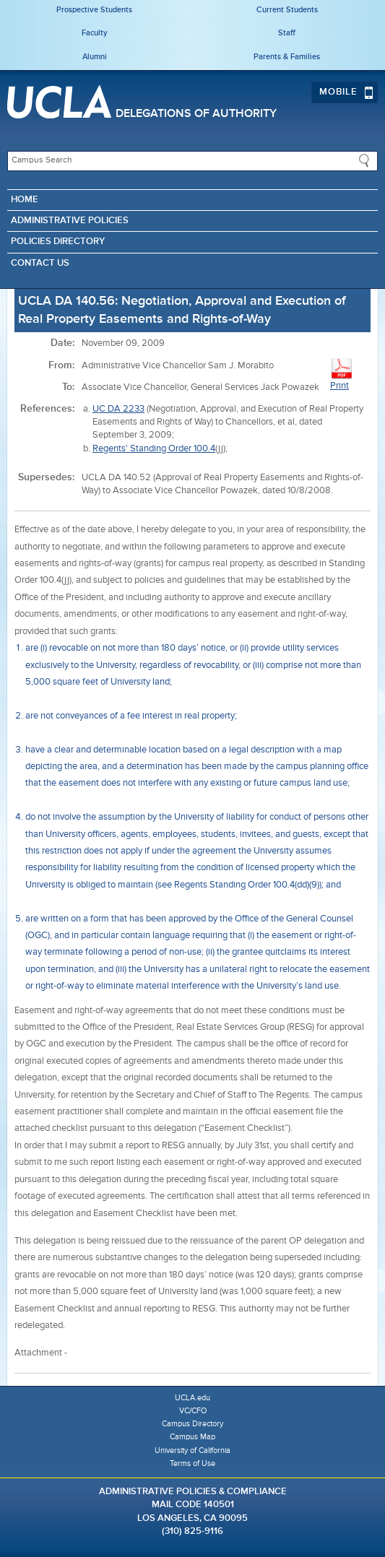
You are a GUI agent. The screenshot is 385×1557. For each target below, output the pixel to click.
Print (341, 374)
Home (24, 199)
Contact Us (40, 263)
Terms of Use (192, 1463)
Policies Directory (58, 241)
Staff (286, 33)
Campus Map (192, 1437)
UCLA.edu (192, 1398)
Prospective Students (94, 10)
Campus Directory (192, 1424)
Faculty (95, 33)
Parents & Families (287, 57)
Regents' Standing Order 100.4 (153, 449)
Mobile (346, 92)
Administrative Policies (70, 220)
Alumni (94, 57)
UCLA (59, 101)
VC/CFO (193, 1411)
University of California (192, 1450)
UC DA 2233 (118, 409)
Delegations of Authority (196, 114)
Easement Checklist (109, 1353)
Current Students (287, 10)
